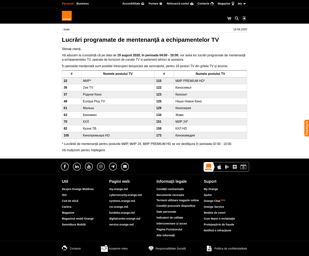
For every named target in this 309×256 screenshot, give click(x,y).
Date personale (166, 211)
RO (240, 3)
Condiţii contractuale (170, 189)
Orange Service (214, 206)
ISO (64, 195)
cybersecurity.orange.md (125, 195)
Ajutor (208, 195)
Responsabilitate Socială (167, 248)
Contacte (71, 248)
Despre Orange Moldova (78, 189)
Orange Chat (214, 200)
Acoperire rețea (114, 248)
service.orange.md (121, 224)
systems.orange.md (122, 200)
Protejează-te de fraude (219, 224)
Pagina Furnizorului (169, 229)
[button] (305, 128)
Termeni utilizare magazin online (177, 200)
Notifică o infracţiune (217, 230)
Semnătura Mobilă (74, 224)
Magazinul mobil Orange (78, 218)
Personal (68, 3)
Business (82, 3)
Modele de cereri (215, 212)
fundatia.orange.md (122, 212)
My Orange (211, 189)
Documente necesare (170, 195)
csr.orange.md (118, 206)
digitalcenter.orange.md (124, 218)
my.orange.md (118, 189)
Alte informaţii (165, 235)
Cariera (66, 206)
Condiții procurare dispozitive (175, 205)
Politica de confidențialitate (226, 248)
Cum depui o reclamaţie (219, 218)
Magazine (68, 212)
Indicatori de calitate (169, 217)
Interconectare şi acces (171, 223)
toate (66, 29)
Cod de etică (70, 200)
